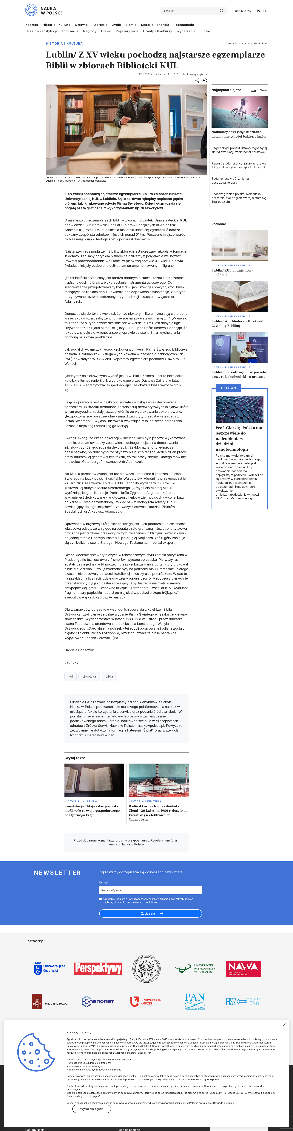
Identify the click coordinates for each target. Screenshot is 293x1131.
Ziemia (131, 25)
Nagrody (90, 31)
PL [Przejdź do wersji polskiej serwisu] (258, 11)
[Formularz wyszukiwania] (194, 11)
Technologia (184, 25)
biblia (109, 676)
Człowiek (82, 25)
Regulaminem (160, 840)
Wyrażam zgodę (91, 1109)
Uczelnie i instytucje (231, 265)
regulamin (121, 898)
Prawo (106, 31)
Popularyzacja (127, 31)
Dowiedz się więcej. (224, 1103)
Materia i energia (155, 25)
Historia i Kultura (56, 25)
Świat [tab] (264, 90)
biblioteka (89, 676)
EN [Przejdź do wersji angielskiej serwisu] (265, 11)
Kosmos (31, 25)
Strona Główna (234, 43)
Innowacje (70, 31)
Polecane (228, 388)
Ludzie (205, 31)
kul (70, 676)
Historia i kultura (64, 43)
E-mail (103, 882)
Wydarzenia (186, 31)
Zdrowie (101, 25)
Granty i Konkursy (157, 31)
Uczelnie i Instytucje (41, 31)
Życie (116, 25)
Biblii (117, 220)
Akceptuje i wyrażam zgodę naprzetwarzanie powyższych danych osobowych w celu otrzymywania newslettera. (148, 900)
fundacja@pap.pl (174, 1092)
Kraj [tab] (253, 90)
